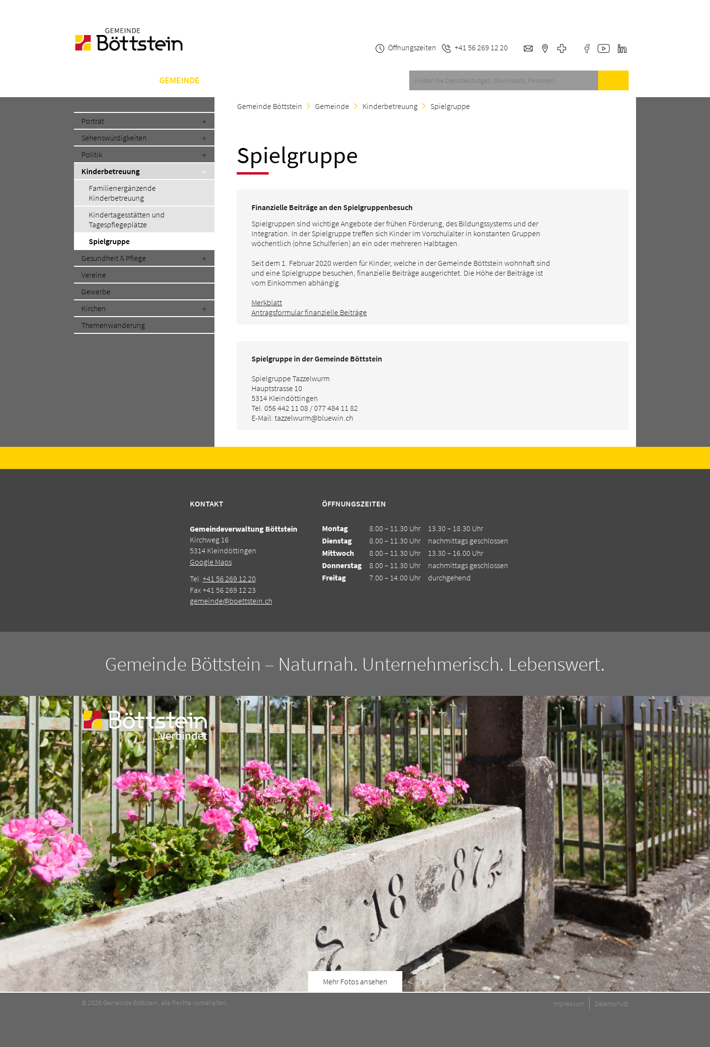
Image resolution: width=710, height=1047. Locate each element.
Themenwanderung (113, 325)
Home (85, 80)
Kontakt (306, 80)
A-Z (266, 80)
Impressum (568, 1003)
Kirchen (93, 308)
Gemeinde (179, 80)
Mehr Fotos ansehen (355, 981)
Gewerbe (95, 291)
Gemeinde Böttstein (269, 106)
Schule (230, 80)
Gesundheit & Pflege (113, 258)
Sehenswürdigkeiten (114, 138)
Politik (91, 154)
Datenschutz (612, 1003)
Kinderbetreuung (110, 171)
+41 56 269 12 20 (229, 578)
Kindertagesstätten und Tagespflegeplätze (127, 219)
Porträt (92, 121)
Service (128, 80)
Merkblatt (266, 302)
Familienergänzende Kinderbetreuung (122, 193)
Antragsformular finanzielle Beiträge (309, 312)
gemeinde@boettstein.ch (231, 601)
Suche (613, 80)
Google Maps (211, 562)
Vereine (93, 275)
